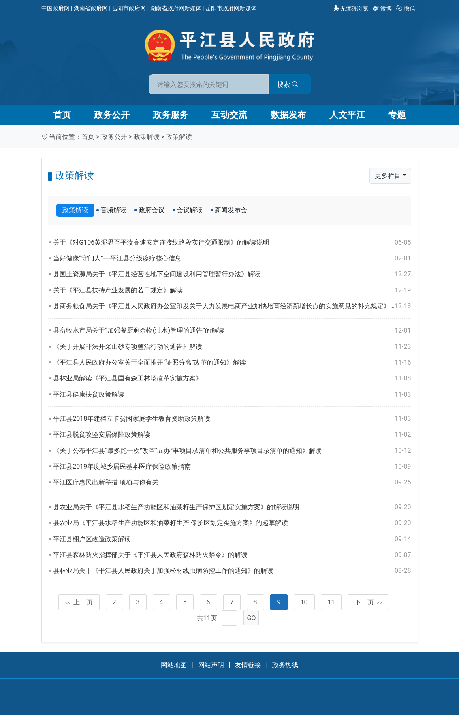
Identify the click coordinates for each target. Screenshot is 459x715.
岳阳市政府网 (129, 8)
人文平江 (347, 115)
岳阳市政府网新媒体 (230, 8)
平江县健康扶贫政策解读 (232, 394)
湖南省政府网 (91, 8)
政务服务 (170, 115)
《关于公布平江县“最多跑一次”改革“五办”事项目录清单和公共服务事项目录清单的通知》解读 (232, 451)
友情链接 (248, 665)
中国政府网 (55, 8)
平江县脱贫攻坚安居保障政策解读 (232, 435)
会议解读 (190, 210)
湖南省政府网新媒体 (175, 8)
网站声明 (211, 665)
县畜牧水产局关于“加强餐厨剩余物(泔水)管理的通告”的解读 (232, 330)
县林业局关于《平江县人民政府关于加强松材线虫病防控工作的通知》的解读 (232, 571)
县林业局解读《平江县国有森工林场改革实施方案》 (232, 378)
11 (331, 602)
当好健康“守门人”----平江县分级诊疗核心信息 (232, 258)
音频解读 (113, 210)
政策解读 (147, 137)
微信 (406, 8)
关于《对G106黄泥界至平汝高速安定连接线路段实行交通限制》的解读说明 (232, 243)
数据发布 (288, 115)
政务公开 (112, 115)
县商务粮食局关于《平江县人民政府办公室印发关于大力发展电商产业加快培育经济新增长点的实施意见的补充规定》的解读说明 (232, 306)
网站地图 (174, 665)
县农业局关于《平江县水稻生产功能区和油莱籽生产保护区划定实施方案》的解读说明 (232, 507)
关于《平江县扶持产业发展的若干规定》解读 (232, 290)
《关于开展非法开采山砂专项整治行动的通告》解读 (232, 347)
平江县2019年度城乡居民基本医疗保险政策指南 (232, 467)
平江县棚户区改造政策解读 (232, 539)
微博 (382, 8)
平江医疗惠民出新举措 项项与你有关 (232, 482)
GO (251, 618)
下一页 (368, 602)
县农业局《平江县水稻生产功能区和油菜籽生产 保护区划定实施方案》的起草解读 (232, 523)
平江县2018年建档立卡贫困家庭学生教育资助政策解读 (232, 419)
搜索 (287, 84)
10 (304, 602)
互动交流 (229, 115)
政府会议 (151, 210)
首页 (62, 115)
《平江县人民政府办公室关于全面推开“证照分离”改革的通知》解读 (232, 362)
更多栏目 (388, 175)
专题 (397, 115)
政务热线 (285, 665)
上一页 (79, 602)
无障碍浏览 (350, 8)
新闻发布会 (231, 210)
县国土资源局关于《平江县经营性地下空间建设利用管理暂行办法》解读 (232, 274)
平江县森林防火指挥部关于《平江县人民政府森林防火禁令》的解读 (232, 555)
